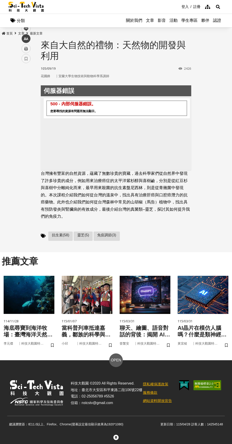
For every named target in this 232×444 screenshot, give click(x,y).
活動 (173, 20)
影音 (162, 20)
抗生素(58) (60, 235)
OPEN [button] (116, 360)
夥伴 (205, 20)
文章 (150, 20)
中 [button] (26, 117)
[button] (218, 7)
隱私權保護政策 (155, 384)
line (24, 107)
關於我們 (134, 20)
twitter (26, 97)
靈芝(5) (83, 235)
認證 (217, 20)
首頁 (7, 33)
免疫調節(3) (106, 235)
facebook (26, 87)
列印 (26, 126)
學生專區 (189, 20)
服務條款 (150, 393)
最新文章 (36, 33)
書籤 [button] (26, 136)
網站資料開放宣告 (157, 401)
